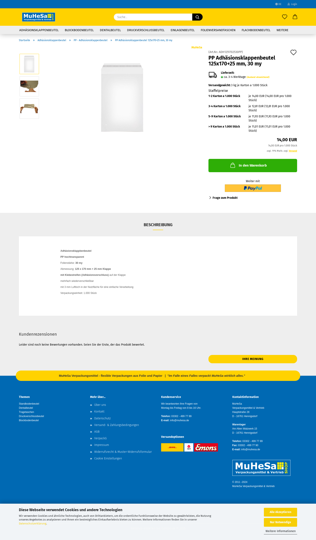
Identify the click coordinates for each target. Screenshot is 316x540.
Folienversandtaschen (218, 30)
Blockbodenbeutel (79, 30)
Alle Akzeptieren (280, 512)
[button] (295, 17)
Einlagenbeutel (183, 30)
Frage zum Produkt (225, 198)
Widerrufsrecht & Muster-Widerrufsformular (123, 452)
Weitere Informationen (281, 531)
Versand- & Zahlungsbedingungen (116, 425)
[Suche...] (197, 17)
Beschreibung (158, 224)
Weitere (282, 30)
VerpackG (100, 438)
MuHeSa (196, 47)
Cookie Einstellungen (108, 458)
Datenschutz (102, 418)
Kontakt (99, 411)
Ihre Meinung (252, 359)
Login (292, 4)
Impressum (101, 445)
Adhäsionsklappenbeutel (39, 30)
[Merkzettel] (284, 17)
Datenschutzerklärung (32, 523)
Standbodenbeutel (29, 403)
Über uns (100, 405)
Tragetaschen (26, 412)
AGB (96, 431)
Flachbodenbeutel (256, 30)
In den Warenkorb (248, 165)
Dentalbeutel (110, 30)
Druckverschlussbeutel (145, 30)
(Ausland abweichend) (258, 77)
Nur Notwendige (280, 522)
